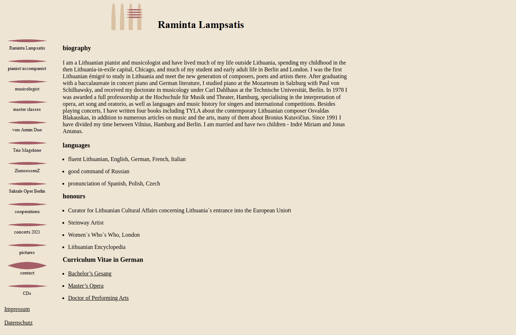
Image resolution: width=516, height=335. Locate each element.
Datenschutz (18, 323)
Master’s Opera (86, 286)
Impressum (17, 309)
